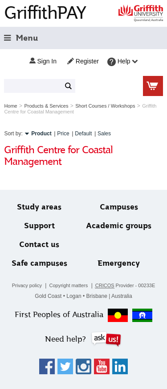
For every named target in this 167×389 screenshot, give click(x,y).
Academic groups (118, 226)
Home (10, 106)
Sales (104, 133)
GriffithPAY (45, 12)
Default (83, 133)
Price (63, 133)
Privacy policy (27, 285)
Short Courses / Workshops (105, 106)
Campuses (119, 207)
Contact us (39, 244)
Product (41, 133)
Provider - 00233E (125, 286)
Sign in (43, 61)
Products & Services (46, 106)
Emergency (119, 263)
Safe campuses (39, 263)
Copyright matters (68, 285)
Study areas (39, 207)
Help (122, 62)
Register (83, 61)
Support (39, 226)
